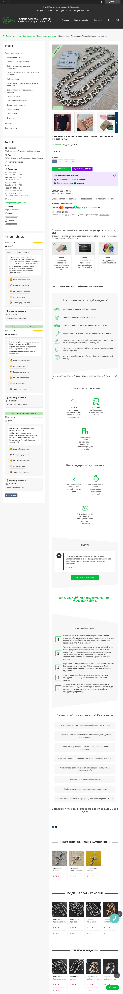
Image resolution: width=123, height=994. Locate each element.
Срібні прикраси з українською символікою (19, 67)
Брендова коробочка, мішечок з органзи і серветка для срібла (61, 265)
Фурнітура (11, 118)
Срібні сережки (13, 109)
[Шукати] (117, 20)
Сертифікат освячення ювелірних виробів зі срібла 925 (22, 429)
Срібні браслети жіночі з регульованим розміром (23, 74)
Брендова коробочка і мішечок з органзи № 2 (22, 352)
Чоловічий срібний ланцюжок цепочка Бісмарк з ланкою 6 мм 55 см (24, 343)
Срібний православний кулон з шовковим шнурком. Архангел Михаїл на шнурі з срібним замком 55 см (24, 435)
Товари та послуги (13, 36)
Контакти (98, 20)
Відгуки (8, 123)
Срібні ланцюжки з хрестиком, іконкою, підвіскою (23, 84)
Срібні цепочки (29, 36)
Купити (61, 169)
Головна (65, 20)
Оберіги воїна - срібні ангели (18, 62)
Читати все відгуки (85, 577)
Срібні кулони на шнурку (16, 101)
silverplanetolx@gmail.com (15, 203)
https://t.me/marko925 (14, 210)
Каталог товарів (81, 20)
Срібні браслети (13, 97)
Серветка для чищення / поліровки (22, 257)
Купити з (82, 169)
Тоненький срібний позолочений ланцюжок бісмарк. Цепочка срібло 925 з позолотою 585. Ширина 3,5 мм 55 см (24, 262)
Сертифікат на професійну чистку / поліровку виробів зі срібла (23, 348)
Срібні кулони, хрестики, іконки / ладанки (20, 91)
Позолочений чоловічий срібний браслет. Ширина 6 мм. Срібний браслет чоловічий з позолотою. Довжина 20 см (22, 269)
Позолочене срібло (14, 57)
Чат (112, 987)
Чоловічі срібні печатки (16, 105)
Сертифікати (11, 128)
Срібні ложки (12, 114)
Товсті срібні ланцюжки (46, 36)
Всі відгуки (11, 495)
